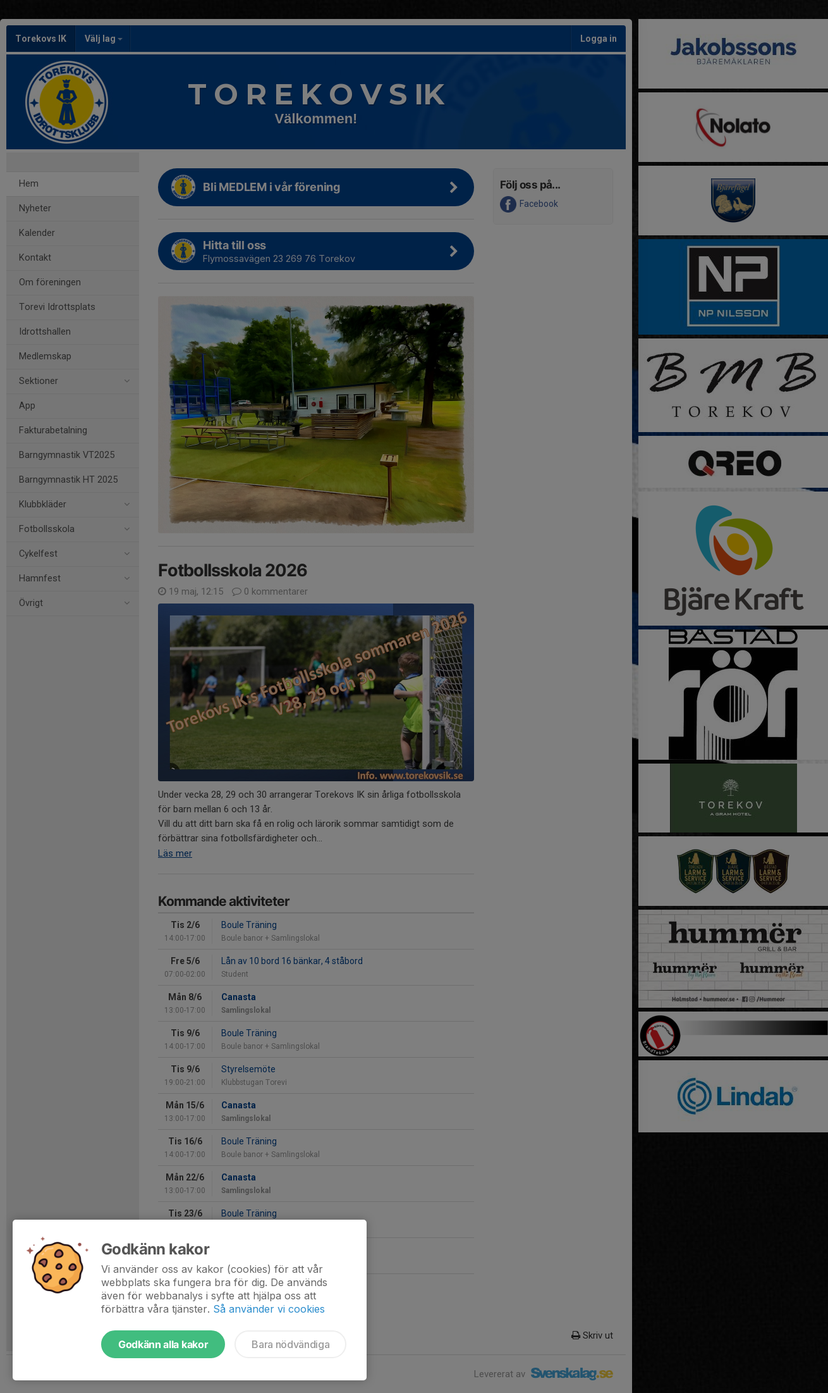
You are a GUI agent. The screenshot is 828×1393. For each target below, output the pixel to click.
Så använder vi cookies (269, 1309)
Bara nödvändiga (290, 1344)
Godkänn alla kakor (163, 1344)
